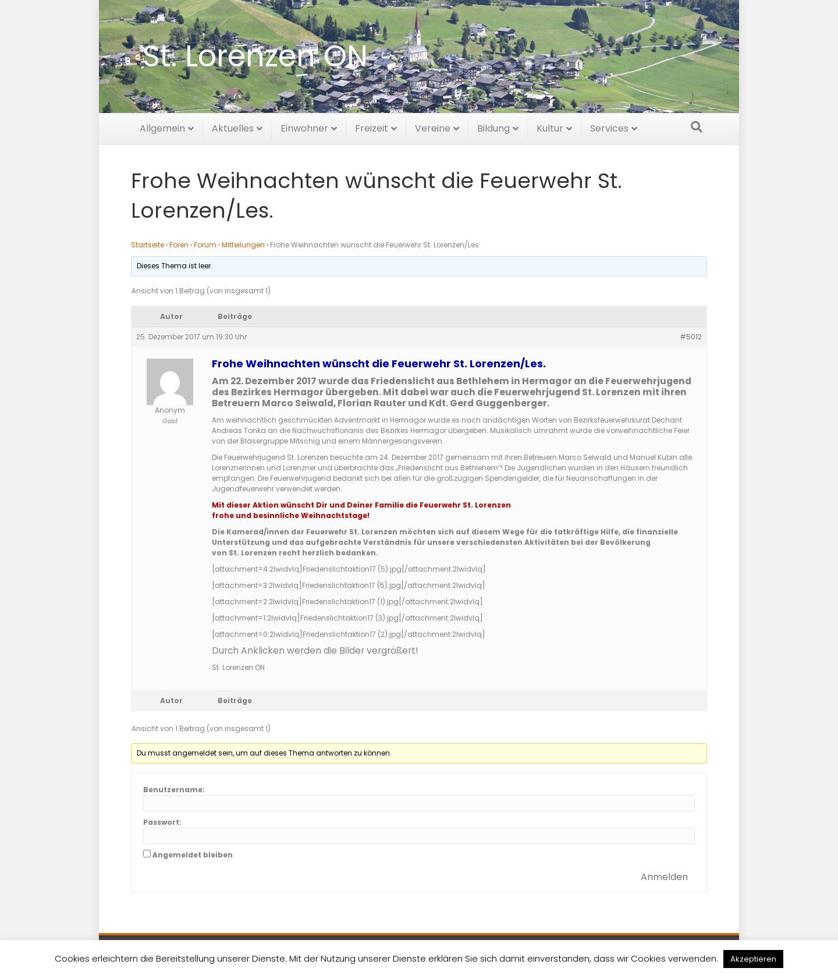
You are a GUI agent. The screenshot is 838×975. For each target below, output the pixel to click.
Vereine (432, 126)
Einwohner (304, 126)
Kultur (550, 126)
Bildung (493, 126)
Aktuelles (233, 126)
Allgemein (162, 126)
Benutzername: (174, 790)
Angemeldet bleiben (192, 855)
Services (609, 126)
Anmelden (664, 877)
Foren (179, 245)
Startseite (147, 245)
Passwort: (162, 822)
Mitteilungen (243, 245)
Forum (205, 245)
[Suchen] (696, 125)
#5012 (691, 337)
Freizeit (371, 126)
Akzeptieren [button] (753, 959)
